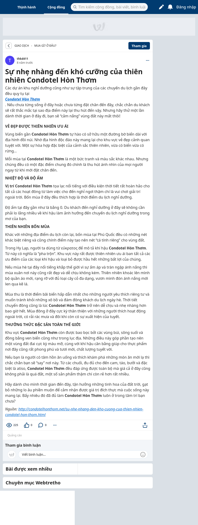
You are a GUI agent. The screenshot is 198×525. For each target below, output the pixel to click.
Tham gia (139, 46)
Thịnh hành (27, 7)
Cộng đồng (56, 7)
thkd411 (22, 59)
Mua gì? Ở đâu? (45, 46)
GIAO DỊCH (21, 46)
